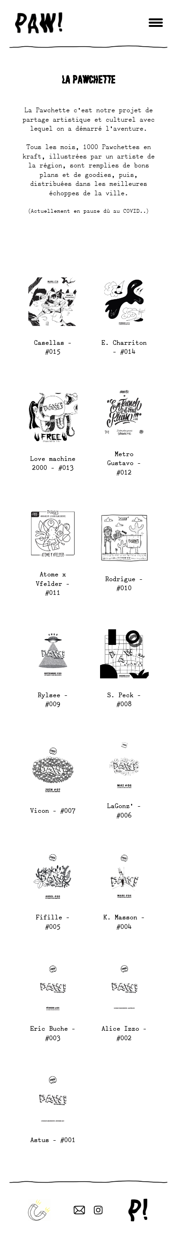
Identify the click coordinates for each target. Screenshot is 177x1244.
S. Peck (120, 695)
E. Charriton (124, 342)
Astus (39, 1140)
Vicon (39, 810)
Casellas (49, 342)
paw (38, 22)
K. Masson (120, 917)
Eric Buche (49, 1028)
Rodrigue (120, 579)
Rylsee (49, 695)
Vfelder (49, 583)
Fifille (49, 917)
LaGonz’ (120, 806)
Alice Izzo (120, 1028)
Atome (49, 574)
